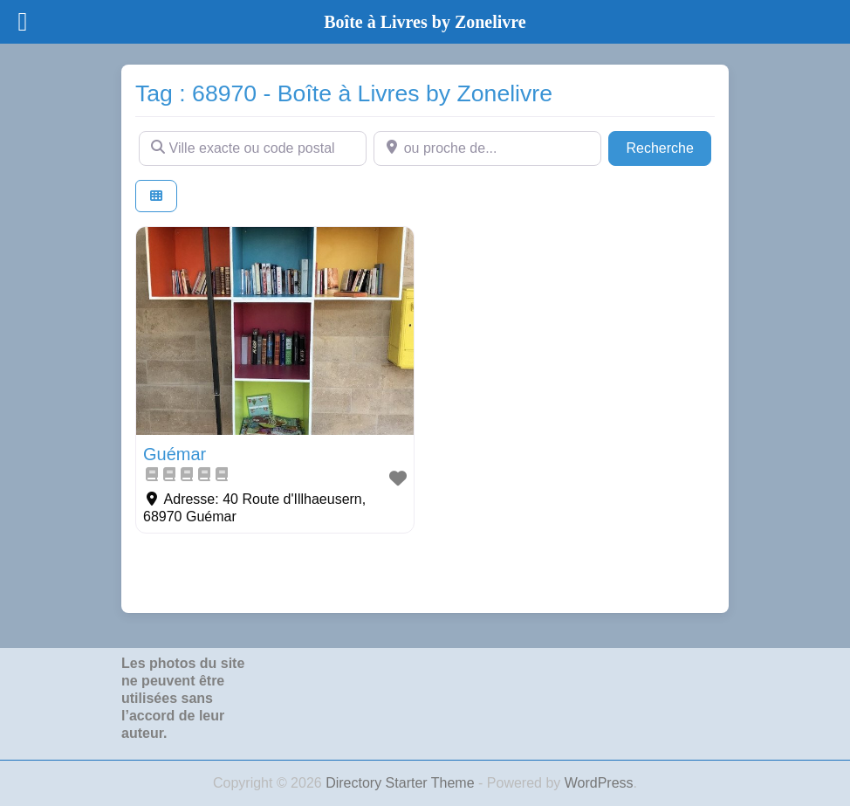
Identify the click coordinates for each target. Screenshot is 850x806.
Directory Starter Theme (402, 782)
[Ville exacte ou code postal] (253, 148)
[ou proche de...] (487, 148)
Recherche (668, 146)
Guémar (174, 454)
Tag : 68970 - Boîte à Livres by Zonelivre (343, 93)
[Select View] (156, 196)
